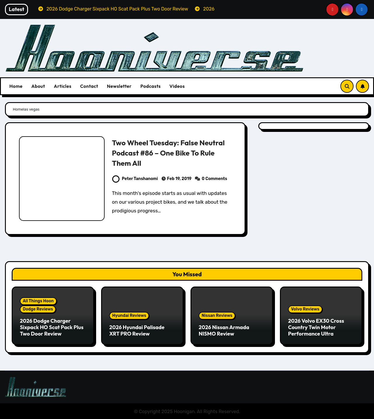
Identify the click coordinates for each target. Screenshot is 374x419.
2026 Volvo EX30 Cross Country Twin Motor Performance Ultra (316, 327)
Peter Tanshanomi (135, 178)
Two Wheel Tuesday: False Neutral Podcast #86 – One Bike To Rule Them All (169, 152)
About (38, 86)
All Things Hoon (38, 300)
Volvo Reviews (305, 309)
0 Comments (214, 178)
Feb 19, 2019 (179, 178)
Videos (177, 86)
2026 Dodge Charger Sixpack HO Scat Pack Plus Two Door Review (52, 327)
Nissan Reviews (217, 315)
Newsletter (119, 86)
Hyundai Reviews (129, 315)
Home (15, 86)
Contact (89, 86)
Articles (62, 86)
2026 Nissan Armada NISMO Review (224, 330)
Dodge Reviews (38, 309)
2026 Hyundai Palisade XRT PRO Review (137, 330)
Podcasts (150, 86)
